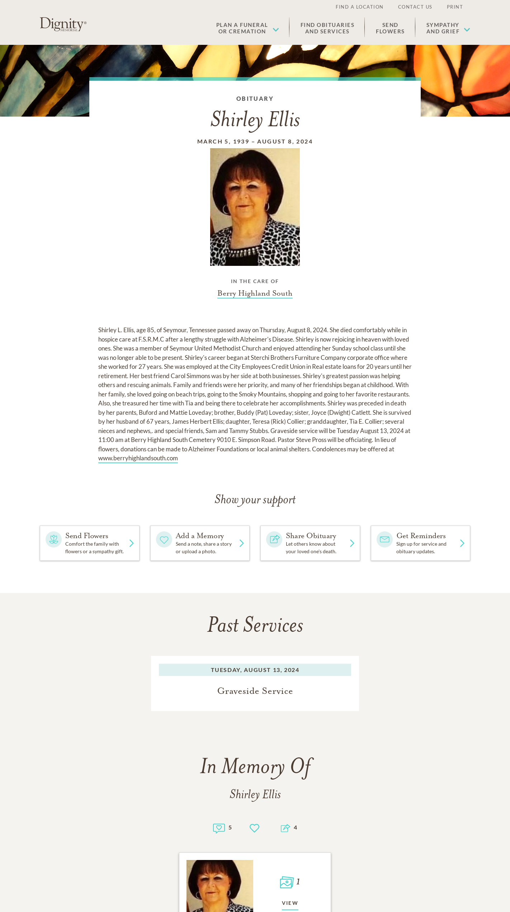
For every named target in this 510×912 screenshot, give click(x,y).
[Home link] (63, 24)
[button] (247, 28)
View (290, 903)
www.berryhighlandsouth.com (138, 458)
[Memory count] (219, 828)
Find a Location (360, 7)
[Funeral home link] (255, 293)
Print (455, 7)
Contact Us (415, 7)
